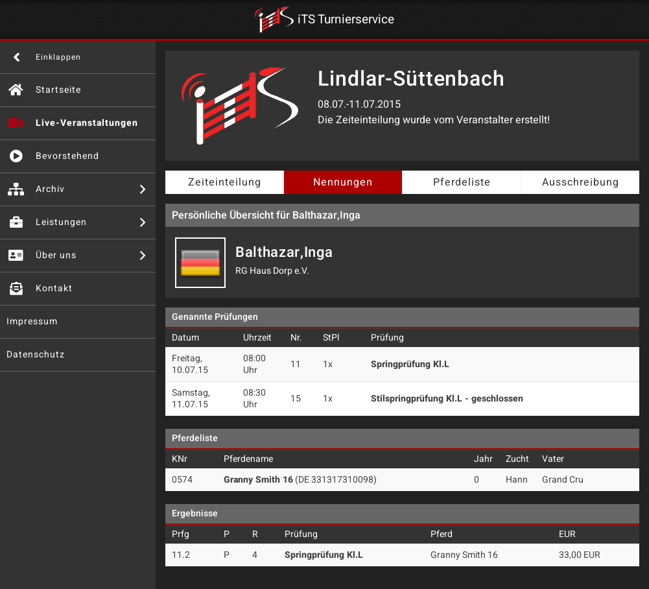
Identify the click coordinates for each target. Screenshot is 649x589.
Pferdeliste (462, 182)
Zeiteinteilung (224, 182)
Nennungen (343, 182)
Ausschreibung (580, 182)
